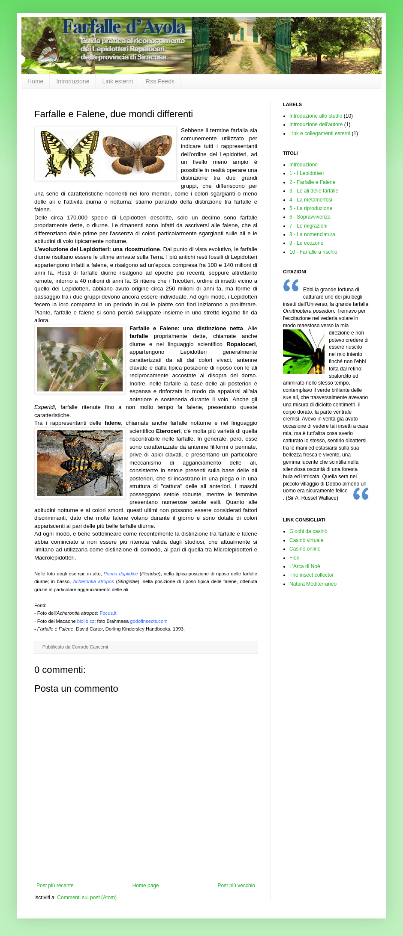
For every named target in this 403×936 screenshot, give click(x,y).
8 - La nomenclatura (312, 234)
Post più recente (55, 886)
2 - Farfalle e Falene (312, 182)
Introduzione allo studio (315, 116)
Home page (145, 886)
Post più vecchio (236, 886)
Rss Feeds (160, 81)
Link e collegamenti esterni (319, 133)
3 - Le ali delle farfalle (313, 191)
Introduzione (72, 81)
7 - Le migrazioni (308, 226)
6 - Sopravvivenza (310, 217)
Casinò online (305, 549)
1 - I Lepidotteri (306, 173)
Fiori (294, 558)
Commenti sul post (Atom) (87, 897)
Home (35, 81)
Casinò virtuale (306, 540)
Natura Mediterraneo (313, 584)
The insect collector (311, 575)
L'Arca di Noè (304, 566)
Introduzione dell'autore (316, 124)
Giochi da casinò (308, 531)
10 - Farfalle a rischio (313, 252)
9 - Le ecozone (306, 243)
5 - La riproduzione (310, 208)
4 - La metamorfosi (310, 200)
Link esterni (117, 81)
